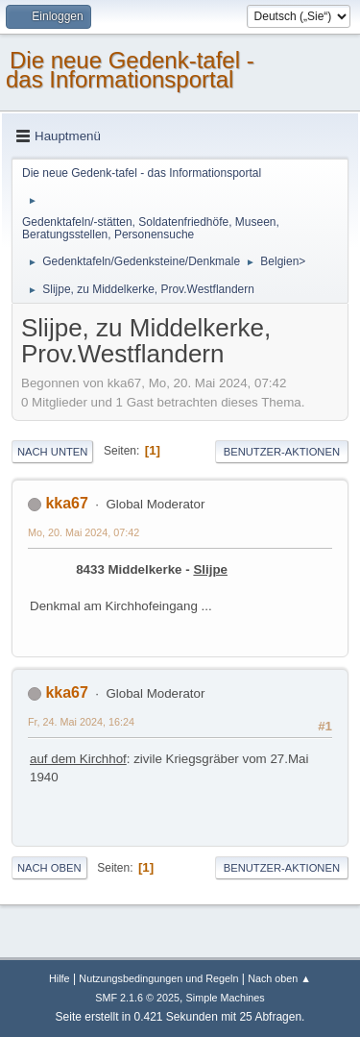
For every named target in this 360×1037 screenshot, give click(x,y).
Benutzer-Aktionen (282, 451)
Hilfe (59, 978)
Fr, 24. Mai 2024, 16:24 (81, 722)
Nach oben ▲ (279, 978)
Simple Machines (225, 997)
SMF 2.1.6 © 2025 (137, 997)
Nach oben (49, 868)
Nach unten (52, 451)
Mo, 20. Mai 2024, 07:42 (83, 532)
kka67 (66, 503)
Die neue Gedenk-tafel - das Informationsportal (130, 69)
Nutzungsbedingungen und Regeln (158, 978)
